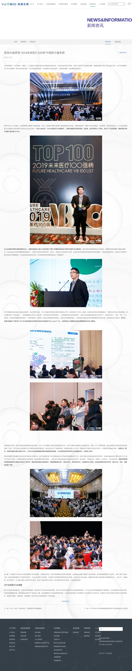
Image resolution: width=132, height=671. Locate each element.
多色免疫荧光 (58, 650)
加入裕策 (98, 639)
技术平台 (12, 650)
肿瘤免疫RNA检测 (60, 646)
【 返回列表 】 (122, 52)
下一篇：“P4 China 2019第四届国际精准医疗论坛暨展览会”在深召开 (106, 608)
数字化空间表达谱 (59, 643)
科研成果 (57, 636)
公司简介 (12, 632)
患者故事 (76, 632)
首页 (15, 41)
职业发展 (98, 636)
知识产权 (12, 646)
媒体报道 (87, 636)
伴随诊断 (23, 632)
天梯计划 (57, 639)
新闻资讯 (22, 41)
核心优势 (38, 636)
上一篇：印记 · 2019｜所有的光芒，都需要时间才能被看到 (23, 608)
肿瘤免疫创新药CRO (41, 646)
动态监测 (23, 636)
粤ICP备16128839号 (105, 644)
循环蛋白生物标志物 (60, 653)
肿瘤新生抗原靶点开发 (42, 643)
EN (129, 3)
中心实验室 (38, 639)
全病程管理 (24, 639)
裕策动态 (87, 632)
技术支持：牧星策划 (105, 653)
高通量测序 (57, 660)
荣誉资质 (12, 643)
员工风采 (98, 632)
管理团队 (12, 636)
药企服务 (38, 632)
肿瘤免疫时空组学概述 (61, 632)
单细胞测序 (57, 657)
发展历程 (12, 639)
